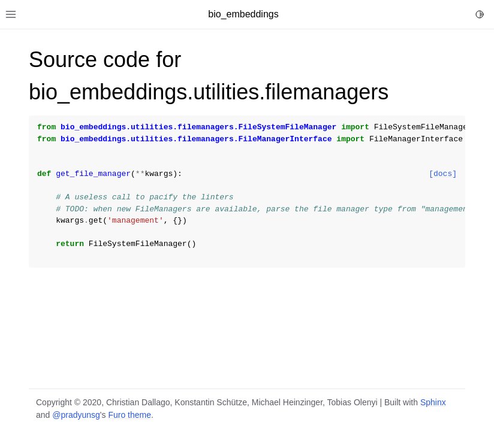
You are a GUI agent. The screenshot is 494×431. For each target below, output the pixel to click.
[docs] (443, 173)
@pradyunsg (76, 415)
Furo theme (129, 415)
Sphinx (433, 402)
